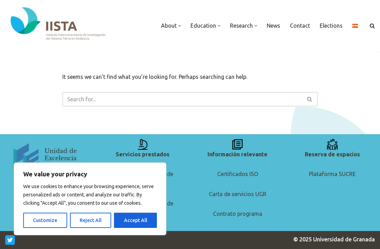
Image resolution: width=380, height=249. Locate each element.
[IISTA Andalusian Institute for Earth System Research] (58, 24)
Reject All (90, 220)
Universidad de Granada (344, 239)
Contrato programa (237, 214)
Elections (331, 25)
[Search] (372, 25)
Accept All (135, 220)
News (273, 25)
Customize (45, 220)
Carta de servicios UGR (237, 194)
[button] (179, 26)
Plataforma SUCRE (332, 174)
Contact (300, 25)
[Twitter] (10, 240)
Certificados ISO (237, 174)
